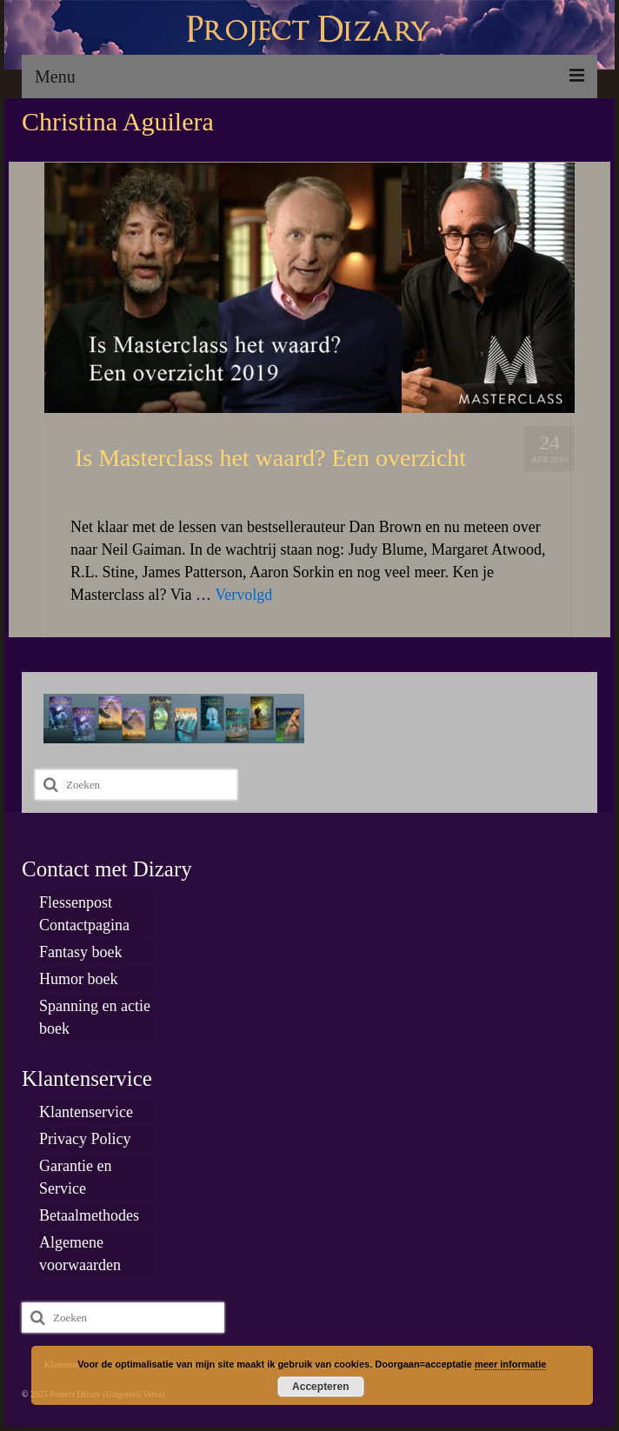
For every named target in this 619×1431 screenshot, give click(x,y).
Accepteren (320, 1387)
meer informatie (511, 1364)
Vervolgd (243, 594)
